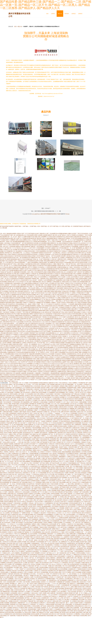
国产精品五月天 (7, 294)
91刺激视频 (84, 352)
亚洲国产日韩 (87, 455)
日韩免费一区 (72, 461)
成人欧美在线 (36, 537)
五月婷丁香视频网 (35, 553)
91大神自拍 (50, 236)
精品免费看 (55, 275)
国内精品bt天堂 (63, 506)
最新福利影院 (17, 325)
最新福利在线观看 (87, 387)
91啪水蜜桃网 (15, 350)
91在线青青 (77, 508)
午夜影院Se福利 (79, 493)
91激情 (41, 358)
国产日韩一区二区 (8, 265)
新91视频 (28, 588)
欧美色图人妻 (37, 243)
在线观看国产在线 (81, 548)
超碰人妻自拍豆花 (4, 394)
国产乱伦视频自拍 (87, 590)
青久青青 (24, 337)
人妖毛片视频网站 (15, 553)
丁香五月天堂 (80, 233)
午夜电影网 (88, 408)
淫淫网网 (72, 280)
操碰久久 (77, 439)
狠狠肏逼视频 (18, 575)
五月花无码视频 (80, 307)
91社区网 (36, 577)
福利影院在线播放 (35, 582)
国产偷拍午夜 (7, 431)
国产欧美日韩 (54, 461)
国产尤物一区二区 (42, 413)
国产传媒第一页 (69, 474)
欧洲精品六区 (71, 519)
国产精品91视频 (40, 334)
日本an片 (61, 461)
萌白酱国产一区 (87, 244)
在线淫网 (75, 456)
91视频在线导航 (52, 440)
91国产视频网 (16, 309)
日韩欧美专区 (80, 598)
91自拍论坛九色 (76, 482)
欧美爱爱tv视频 (70, 309)
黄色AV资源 (59, 602)
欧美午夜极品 (69, 243)
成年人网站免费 (4, 321)
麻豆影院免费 (41, 346)
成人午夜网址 (72, 307)
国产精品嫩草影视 (23, 408)
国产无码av (62, 312)
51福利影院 (75, 346)
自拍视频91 (62, 260)
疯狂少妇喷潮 (40, 326)
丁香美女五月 (16, 588)
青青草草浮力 (41, 578)
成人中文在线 (27, 384)
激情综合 (68, 471)
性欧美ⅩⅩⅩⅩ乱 (77, 243)
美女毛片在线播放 (7, 407)
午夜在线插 (38, 586)
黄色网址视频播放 (34, 299)
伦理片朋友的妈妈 (50, 424)
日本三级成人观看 (85, 313)
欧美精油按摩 (53, 479)
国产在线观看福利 (33, 519)
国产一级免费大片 (39, 280)
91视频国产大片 (44, 480)
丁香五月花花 (23, 609)
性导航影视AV (20, 275)
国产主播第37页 (18, 337)
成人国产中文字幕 (81, 517)
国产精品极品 (49, 509)
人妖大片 (39, 344)
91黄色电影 (38, 285)
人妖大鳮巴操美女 (47, 496)
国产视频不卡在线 (36, 488)
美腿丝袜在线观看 (37, 328)
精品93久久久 (63, 294)
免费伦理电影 (57, 291)
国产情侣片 (4, 355)
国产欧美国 (52, 586)
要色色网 (56, 538)
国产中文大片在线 (86, 448)
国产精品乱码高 (43, 469)
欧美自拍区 (88, 601)
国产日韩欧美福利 (79, 408)
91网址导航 (7, 537)
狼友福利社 (20, 572)
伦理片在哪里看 (39, 310)
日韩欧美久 (42, 604)
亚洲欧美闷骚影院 (16, 548)
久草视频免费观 (80, 533)
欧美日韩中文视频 (61, 480)
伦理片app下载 (85, 252)
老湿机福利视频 (32, 609)
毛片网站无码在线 (4, 389)
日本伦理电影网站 (31, 418)
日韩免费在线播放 (6, 480)
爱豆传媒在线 (4, 469)
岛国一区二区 (44, 304)
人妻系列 (72, 265)
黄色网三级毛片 (28, 346)
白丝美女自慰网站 (79, 357)
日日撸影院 (78, 532)
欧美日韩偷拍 (73, 487)
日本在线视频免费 (54, 521)
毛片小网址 (8, 453)
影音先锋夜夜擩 (23, 445)
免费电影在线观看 (55, 272)
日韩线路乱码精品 (40, 599)
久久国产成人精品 (55, 294)
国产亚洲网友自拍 (14, 482)
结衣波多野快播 (63, 408)
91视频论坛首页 (6, 553)
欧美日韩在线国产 (52, 460)
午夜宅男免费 (17, 256)
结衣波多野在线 (30, 484)
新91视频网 (51, 262)
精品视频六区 (60, 423)
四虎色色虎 (44, 570)
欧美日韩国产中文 (41, 585)
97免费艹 (38, 304)
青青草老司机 (63, 543)
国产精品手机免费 (54, 463)
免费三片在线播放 (7, 607)
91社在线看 (6, 331)
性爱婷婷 (78, 291)
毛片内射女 (4, 323)
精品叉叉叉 (6, 519)
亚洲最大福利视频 (23, 545)
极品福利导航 (82, 347)
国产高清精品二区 (67, 238)
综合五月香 (76, 257)
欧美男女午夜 (43, 474)
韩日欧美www (20, 516)
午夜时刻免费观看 (49, 437)
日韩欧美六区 (80, 509)
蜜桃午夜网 (45, 310)
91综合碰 (50, 328)
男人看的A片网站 (33, 485)
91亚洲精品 (57, 545)
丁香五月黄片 (87, 488)
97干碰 (12, 440)
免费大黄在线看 (65, 411)
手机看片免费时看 (28, 424)
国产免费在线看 (86, 607)
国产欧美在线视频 (76, 238)
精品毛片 (62, 315)
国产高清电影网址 (62, 296)
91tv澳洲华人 (22, 551)
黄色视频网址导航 (51, 288)
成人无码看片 (82, 299)
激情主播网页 (13, 559)
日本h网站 (84, 451)
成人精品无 (73, 336)
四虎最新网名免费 (71, 387)
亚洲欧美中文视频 (45, 362)
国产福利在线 (74, 254)
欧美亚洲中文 (41, 554)
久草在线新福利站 (63, 594)
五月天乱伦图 (51, 474)
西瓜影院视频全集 (38, 350)
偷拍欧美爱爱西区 (76, 451)
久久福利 (64, 310)
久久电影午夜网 (36, 447)
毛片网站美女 (78, 350)
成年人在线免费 (54, 471)
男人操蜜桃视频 (16, 272)
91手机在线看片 (54, 456)
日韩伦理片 (67, 328)
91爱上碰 (20, 442)
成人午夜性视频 (7, 495)
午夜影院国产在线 (33, 333)
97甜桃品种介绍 (76, 321)
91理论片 (40, 315)
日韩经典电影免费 (46, 529)
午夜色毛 (84, 588)
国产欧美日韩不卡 (23, 415)
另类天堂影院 (43, 389)
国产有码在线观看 (50, 559)
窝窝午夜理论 (33, 325)
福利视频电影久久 (54, 317)
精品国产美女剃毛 (62, 244)
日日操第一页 (86, 267)
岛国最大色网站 (12, 344)
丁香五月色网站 (88, 235)
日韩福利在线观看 (85, 570)
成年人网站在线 (39, 390)
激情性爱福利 (78, 556)
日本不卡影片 (45, 416)
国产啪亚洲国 (26, 326)
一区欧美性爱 (29, 517)
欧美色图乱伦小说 (18, 299)
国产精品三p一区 (81, 591)
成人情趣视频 (70, 408)
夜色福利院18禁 (64, 431)
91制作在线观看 (54, 484)
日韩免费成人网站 (76, 435)
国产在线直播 (54, 318)
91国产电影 (86, 612)
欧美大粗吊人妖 (74, 337)
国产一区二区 (11, 236)
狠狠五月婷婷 (45, 482)
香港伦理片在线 (71, 432)
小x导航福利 (52, 342)
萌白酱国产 (26, 585)
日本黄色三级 (51, 535)
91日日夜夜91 (47, 248)
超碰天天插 (80, 411)
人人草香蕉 (47, 267)
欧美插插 (78, 562)
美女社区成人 (41, 323)
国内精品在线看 (69, 588)
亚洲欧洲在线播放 (29, 514)
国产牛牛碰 (19, 543)
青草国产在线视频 (19, 244)
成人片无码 (82, 334)
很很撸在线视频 (33, 460)
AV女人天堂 (7, 498)
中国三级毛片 (47, 390)
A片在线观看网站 (76, 442)
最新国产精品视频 (17, 432)
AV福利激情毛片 (86, 350)
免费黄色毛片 (53, 243)
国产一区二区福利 (83, 241)
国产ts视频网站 (37, 302)
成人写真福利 (45, 289)
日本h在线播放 (79, 468)
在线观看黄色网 (71, 354)
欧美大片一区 (26, 451)
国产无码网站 (47, 331)
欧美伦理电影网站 (20, 262)
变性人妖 (57, 235)
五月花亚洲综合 (77, 283)
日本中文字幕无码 (60, 289)
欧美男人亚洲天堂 (45, 537)
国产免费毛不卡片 (57, 349)
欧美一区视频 (48, 565)
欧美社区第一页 (77, 333)
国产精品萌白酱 (53, 336)
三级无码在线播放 (50, 602)
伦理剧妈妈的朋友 (31, 561)
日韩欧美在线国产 (43, 262)
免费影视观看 (15, 268)
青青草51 (60, 331)
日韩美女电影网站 (69, 460)
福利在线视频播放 (19, 598)
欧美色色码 (60, 390)
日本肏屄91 (48, 451)
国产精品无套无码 (86, 320)
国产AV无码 (67, 265)
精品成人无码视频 (34, 341)
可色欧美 (34, 511)
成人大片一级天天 (58, 333)
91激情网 (50, 402)
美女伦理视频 (59, 233)
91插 (78, 331)
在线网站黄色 (15, 453)
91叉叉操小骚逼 (5, 339)
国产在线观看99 (20, 416)
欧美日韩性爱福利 (47, 315)
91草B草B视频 (39, 256)
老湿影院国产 (8, 387)
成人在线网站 (6, 512)
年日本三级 (53, 530)
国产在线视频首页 (17, 387)
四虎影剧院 (13, 604)
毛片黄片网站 (65, 498)
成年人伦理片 (56, 344)
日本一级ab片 (66, 402)
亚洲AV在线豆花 (84, 341)
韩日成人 (46, 329)
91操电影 (64, 336)
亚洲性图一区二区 (45, 607)
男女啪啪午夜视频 (46, 272)
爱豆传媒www (77, 578)
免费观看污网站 (70, 323)
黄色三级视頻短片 (29, 479)
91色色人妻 (48, 278)
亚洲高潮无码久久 (55, 532)
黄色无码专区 (21, 474)
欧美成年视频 (25, 360)
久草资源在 (51, 310)
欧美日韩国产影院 (82, 498)
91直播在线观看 (85, 482)
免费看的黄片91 (43, 519)
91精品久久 (17, 490)
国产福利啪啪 (83, 270)
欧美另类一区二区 (16, 468)
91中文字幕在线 (4, 267)
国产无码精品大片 (33, 508)
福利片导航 (67, 564)
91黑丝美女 (18, 435)
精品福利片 (44, 512)
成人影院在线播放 (51, 249)
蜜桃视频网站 (15, 305)
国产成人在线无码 (83, 342)
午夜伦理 (15, 415)
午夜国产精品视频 (41, 609)
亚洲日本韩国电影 (45, 447)
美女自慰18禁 (19, 496)
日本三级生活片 (48, 601)
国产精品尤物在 (75, 285)
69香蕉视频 (61, 405)
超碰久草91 (19, 450)
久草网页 (33, 304)
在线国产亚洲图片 (67, 615)
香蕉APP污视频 (85, 293)
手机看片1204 (4, 270)
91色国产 (37, 479)
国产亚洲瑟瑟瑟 (15, 512)
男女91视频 (17, 313)
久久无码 (64, 349)
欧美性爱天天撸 (53, 567)
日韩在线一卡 (29, 474)
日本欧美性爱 (38, 407)
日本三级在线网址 (62, 591)
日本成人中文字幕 (41, 525)
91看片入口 (87, 344)
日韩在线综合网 (85, 450)
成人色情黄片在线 (74, 281)
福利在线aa (12, 535)
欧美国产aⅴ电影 (38, 496)
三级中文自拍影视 (53, 408)
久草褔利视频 (73, 413)
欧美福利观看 (78, 423)
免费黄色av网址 (78, 328)
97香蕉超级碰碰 (87, 309)
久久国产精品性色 (74, 418)
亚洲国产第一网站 (76, 305)
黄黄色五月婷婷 (14, 389)
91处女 (2, 280)
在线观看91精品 (18, 360)
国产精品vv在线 (85, 609)
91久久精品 (58, 599)
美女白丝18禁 (55, 339)
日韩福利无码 (71, 341)
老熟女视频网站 (27, 461)
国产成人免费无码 (56, 286)
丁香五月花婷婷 (21, 530)
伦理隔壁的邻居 (8, 614)
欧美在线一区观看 (73, 407)
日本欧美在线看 (23, 334)
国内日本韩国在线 (86, 512)
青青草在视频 (17, 610)
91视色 (76, 278)
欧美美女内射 (81, 586)
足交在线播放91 (80, 235)
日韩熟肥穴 (69, 570)
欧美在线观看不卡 (62, 556)
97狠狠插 (70, 326)
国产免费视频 (15, 445)
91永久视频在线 (84, 421)
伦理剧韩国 (84, 567)
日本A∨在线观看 (7, 517)
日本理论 (59, 336)
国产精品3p (45, 328)
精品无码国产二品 (20, 344)
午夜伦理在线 (81, 506)
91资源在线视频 (8, 305)
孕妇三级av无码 (26, 323)
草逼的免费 (9, 423)
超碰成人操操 (79, 256)
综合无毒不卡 (23, 423)
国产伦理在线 (44, 586)
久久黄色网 (78, 448)
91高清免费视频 (42, 533)
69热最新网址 (48, 334)
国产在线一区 (16, 485)
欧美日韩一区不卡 (69, 443)
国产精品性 (32, 233)
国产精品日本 (26, 413)
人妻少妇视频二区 (20, 296)
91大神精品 (25, 251)
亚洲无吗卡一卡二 (11, 466)
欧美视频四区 (31, 415)
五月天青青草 (54, 594)
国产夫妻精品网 (35, 402)
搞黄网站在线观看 (81, 304)
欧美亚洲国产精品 (24, 460)
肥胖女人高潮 (9, 421)
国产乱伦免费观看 (57, 326)
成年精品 (30, 607)
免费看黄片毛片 (6, 525)
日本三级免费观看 (84, 516)
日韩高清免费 (52, 582)
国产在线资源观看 (28, 496)
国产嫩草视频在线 (25, 357)
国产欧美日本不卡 (60, 434)
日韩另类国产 (36, 463)
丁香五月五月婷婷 (40, 418)
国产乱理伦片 (7, 460)
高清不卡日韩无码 (54, 562)
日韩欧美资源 (3, 450)
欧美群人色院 (26, 554)
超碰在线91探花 (46, 484)
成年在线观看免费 (56, 360)
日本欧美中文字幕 (53, 416)
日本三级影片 (63, 521)
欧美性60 (5, 541)
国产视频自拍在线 (61, 570)
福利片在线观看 (57, 236)
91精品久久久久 (70, 480)
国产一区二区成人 (11, 484)
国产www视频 (78, 329)
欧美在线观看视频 (4, 482)
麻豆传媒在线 (43, 432)
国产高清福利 (19, 522)
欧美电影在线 (31, 310)
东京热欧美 (47, 415)
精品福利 (51, 329)
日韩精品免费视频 (75, 421)
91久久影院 (81, 254)
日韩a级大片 (15, 408)
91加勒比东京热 (77, 588)
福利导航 (66, 293)
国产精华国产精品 (41, 509)
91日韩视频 (69, 453)
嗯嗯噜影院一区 (24, 390)
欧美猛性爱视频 (27, 614)
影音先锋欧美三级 (43, 556)
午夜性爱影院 (59, 593)
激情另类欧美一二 (11, 323)
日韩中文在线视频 (69, 532)
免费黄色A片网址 (19, 246)
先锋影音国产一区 (51, 533)
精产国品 (41, 320)
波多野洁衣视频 (39, 260)
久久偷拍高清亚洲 (86, 296)
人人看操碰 (61, 275)
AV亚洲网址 (52, 283)
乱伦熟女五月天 (28, 241)
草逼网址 (16, 594)
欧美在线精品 (81, 545)
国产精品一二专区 (8, 509)
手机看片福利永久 (51, 512)
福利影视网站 (22, 529)
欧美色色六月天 (85, 243)
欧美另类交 (20, 537)
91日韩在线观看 (30, 350)
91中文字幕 (51, 519)
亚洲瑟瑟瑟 (39, 482)
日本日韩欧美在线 (12, 346)
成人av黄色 (53, 482)
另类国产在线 (73, 301)
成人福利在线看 (7, 397)
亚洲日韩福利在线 (16, 556)
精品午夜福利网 (37, 336)
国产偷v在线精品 (53, 610)
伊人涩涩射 (44, 288)
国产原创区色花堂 (47, 246)
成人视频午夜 (20, 511)
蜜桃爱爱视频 (21, 241)
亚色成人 (12, 461)
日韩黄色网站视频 (59, 466)
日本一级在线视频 (28, 275)
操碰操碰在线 (78, 415)
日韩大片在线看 (61, 276)
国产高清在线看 (6, 522)
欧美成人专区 (47, 476)
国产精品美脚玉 (74, 445)
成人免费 (9, 301)
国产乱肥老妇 (10, 325)
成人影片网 (71, 477)
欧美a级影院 (52, 480)
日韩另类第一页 (26, 435)
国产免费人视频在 (27, 405)
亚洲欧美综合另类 (42, 583)
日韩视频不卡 (83, 394)
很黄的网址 (3, 524)
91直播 (89, 278)
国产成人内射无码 (65, 236)
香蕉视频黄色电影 (8, 490)
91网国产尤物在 (4, 362)
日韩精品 (2, 514)
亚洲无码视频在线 (74, 299)
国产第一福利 (37, 456)
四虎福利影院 (13, 602)
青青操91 (51, 357)
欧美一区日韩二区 (41, 511)
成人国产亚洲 (25, 521)
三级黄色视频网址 (86, 326)
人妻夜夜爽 (84, 424)
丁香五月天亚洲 (66, 337)
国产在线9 (44, 265)
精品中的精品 (84, 259)
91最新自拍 (66, 288)
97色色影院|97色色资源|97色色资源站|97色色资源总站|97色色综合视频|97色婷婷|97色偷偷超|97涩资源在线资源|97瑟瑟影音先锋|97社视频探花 (38, 374)
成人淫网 (69, 590)
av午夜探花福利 (56, 315)
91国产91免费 (54, 387)
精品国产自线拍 (63, 447)
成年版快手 (65, 341)
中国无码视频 (13, 591)
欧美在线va (16, 390)
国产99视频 (37, 468)
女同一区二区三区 (86, 578)
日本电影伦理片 (65, 291)
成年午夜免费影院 (59, 474)
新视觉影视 (38, 289)
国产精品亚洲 (35, 297)
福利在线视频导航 (25, 352)
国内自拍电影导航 (45, 439)
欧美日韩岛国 (37, 395)
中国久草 (78, 580)
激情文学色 (11, 337)
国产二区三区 (25, 233)
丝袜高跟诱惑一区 (37, 399)
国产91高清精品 (74, 241)
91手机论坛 (83, 349)
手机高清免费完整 (28, 426)
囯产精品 (31, 521)
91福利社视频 (60, 293)
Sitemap (67, 214)
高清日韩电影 (63, 344)
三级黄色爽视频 (83, 402)
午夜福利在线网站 (82, 278)
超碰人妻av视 (5, 529)
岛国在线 (19, 413)
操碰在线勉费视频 (66, 451)
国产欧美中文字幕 (55, 411)
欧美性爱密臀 (33, 326)
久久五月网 (21, 386)
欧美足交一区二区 (60, 249)
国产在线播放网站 (57, 280)
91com (23, 320)
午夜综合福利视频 (63, 503)
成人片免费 (77, 310)
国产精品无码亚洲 (41, 307)
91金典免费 (68, 317)
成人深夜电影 (54, 244)
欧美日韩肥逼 (76, 541)
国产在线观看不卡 (58, 402)
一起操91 (71, 602)
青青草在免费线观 (8, 501)
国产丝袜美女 (55, 254)
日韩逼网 (22, 249)
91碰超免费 (31, 354)
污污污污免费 (62, 317)
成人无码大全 (39, 423)
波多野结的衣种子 (66, 495)
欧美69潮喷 (78, 252)
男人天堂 (38, 318)
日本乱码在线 (37, 386)
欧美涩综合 (64, 519)
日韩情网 (71, 500)
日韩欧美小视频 (21, 506)
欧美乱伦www (40, 437)
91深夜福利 (73, 410)
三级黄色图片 (22, 336)
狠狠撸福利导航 (29, 386)
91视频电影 (68, 249)
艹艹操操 (27, 262)
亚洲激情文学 (62, 607)
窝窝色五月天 (18, 492)
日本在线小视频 (7, 403)
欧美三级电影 (51, 341)
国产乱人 (83, 288)
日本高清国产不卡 (33, 443)
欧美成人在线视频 (35, 564)
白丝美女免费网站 (22, 240)
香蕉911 (8, 240)
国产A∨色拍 (73, 509)
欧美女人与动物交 (32, 240)
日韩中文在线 (77, 259)
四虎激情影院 (13, 413)
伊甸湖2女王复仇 (52, 556)
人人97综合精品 (40, 301)
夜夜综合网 (56, 601)
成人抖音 (77, 354)
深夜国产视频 (77, 352)
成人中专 (75, 559)
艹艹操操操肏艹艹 (57, 413)
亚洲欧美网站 (73, 411)
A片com (56, 347)
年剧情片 (72, 537)
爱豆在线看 (84, 291)
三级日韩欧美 (5, 312)
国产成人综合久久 (39, 503)
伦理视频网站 (58, 299)
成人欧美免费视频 (63, 569)
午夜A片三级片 (39, 294)
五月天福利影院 (27, 387)
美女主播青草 (37, 270)
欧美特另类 (83, 582)
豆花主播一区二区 (12, 476)
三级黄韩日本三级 (71, 524)
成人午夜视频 (51, 299)
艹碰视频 (31, 575)
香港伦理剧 (70, 273)
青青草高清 (59, 415)
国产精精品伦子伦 (41, 612)
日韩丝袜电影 (17, 503)
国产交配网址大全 (79, 540)
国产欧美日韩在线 (39, 293)
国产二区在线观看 (51, 233)
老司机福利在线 (27, 432)
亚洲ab (62, 272)
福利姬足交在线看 (64, 307)
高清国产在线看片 (46, 590)
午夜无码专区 (69, 614)
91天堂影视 (45, 344)
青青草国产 (87, 307)
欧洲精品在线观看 (63, 485)
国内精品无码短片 (71, 256)
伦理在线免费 (52, 524)
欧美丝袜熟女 (4, 464)
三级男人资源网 (42, 593)
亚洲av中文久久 (51, 511)
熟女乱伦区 (85, 423)
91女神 (64, 415)
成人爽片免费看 (36, 610)
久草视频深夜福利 (41, 325)
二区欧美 (74, 598)
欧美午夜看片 (9, 390)
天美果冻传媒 (47, 294)
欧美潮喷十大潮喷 (40, 458)
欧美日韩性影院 (45, 456)
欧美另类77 (15, 570)
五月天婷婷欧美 (71, 270)
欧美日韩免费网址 (78, 490)
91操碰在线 (60, 238)
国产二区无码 (22, 350)
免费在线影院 (9, 333)
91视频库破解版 (54, 447)
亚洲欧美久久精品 (15, 561)
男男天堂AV (22, 455)
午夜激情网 (56, 431)
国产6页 (28, 540)
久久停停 (68, 530)
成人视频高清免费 (17, 315)
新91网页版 (21, 570)
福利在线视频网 (62, 610)
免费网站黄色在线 (77, 296)
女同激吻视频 (49, 268)
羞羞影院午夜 (62, 596)
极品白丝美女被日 (60, 476)
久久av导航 (61, 598)
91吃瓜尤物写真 (30, 455)
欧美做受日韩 (10, 257)
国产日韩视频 (13, 458)
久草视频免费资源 (69, 423)
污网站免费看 (46, 260)
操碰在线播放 (80, 524)
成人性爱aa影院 (19, 254)
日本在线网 (6, 455)
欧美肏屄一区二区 (48, 326)
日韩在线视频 (72, 504)
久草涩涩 (8, 289)
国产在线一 (17, 257)
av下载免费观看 (13, 572)
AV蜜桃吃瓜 (16, 334)
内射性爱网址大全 (68, 333)
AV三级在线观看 (9, 392)
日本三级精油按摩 (11, 596)
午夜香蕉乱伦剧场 (56, 451)
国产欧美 (89, 275)
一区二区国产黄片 (76, 522)
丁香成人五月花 (37, 276)
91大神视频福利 (51, 392)
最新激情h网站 (78, 323)
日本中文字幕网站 (66, 572)
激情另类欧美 (3, 472)
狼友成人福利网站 (31, 411)
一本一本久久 (30, 407)
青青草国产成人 (9, 252)
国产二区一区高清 (85, 389)
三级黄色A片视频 (53, 405)
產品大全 (60, 13)
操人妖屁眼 (3, 503)
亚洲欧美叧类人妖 (67, 559)
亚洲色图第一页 (77, 607)
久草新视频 (61, 508)
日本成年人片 (52, 577)
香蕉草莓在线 (6, 504)
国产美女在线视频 (31, 268)
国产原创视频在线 (24, 257)
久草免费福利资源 (28, 419)
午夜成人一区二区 (11, 416)
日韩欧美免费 (59, 559)
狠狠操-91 (25, 302)
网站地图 (4, 228)
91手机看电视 (52, 450)
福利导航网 (19, 538)
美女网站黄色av (69, 578)
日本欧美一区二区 (61, 512)
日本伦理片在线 (27, 321)
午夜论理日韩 (43, 440)
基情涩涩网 (18, 288)
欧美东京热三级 (21, 599)
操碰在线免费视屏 (12, 586)
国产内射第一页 (23, 394)
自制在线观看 (26, 492)
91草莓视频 (32, 490)
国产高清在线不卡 (72, 506)
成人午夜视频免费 (70, 355)
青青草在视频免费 (8, 557)
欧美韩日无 (13, 506)
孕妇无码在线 (77, 349)
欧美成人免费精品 (68, 390)
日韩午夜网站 (70, 415)
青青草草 (35, 429)
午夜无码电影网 (7, 402)
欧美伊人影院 (29, 276)
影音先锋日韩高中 (64, 548)
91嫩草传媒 (3, 596)
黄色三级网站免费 (71, 533)
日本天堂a (89, 561)
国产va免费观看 (85, 276)
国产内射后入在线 (74, 339)
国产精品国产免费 (34, 469)
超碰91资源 (23, 291)
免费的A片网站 (12, 434)
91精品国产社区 (69, 325)
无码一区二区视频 (23, 382)
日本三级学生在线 (62, 527)
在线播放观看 (24, 310)
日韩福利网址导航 (59, 325)
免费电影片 (49, 281)
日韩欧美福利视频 (70, 469)
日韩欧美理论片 (79, 529)
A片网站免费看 (27, 543)
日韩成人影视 (3, 256)
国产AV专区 (6, 400)
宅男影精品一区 (34, 604)
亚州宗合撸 (5, 384)
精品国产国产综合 (14, 448)
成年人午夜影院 (58, 615)
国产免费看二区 (4, 310)
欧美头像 (6, 500)
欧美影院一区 (56, 421)
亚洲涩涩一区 (44, 582)
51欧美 (14, 260)
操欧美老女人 (32, 301)
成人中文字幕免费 (84, 331)
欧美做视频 (71, 431)
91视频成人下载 (55, 302)
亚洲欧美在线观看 (61, 267)
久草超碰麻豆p (58, 609)
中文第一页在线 (25, 535)
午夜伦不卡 (5, 244)
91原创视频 (67, 342)
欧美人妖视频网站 (25, 325)
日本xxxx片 (84, 537)
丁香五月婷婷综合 (63, 382)
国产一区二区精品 (24, 500)
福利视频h (89, 548)
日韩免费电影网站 (69, 606)
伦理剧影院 (79, 504)
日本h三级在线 (53, 453)
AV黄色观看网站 (34, 262)
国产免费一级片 (12, 235)
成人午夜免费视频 (73, 246)
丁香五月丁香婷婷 (19, 347)
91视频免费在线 (11, 352)
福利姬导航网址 (37, 529)
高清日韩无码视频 (66, 286)
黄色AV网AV (59, 511)
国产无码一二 (52, 301)
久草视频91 (16, 411)
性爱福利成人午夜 (34, 535)
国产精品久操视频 (29, 416)
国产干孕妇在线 (81, 463)
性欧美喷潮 (16, 418)
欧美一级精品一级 (35, 540)
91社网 (76, 297)
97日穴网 (67, 289)
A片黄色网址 (62, 455)
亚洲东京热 (78, 249)
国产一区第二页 (19, 440)
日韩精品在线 (14, 514)
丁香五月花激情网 (61, 309)
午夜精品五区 (60, 429)
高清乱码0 (84, 275)
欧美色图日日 (30, 501)
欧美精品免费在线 (43, 382)
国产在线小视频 (18, 320)
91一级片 (56, 553)
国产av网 (10, 399)
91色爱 (71, 328)
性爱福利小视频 (9, 590)
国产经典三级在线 (59, 283)
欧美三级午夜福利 (71, 612)
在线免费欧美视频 (45, 243)
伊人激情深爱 (78, 432)
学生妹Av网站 (34, 236)
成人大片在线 (37, 471)
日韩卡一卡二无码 (66, 573)
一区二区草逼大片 (11, 524)
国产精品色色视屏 (5, 264)
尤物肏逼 (83, 442)
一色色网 (42, 421)
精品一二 (4, 405)
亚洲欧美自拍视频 (33, 408)
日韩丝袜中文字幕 (57, 573)
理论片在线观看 (34, 615)
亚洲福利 (3, 601)
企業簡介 (53, 13)
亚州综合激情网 (73, 561)
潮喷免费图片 (12, 479)
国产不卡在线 (85, 249)
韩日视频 (6, 296)
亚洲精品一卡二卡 (46, 488)
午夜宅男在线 (12, 293)
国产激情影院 (3, 573)
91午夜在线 (18, 352)
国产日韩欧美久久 (32, 464)
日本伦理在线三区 (49, 588)
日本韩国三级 (51, 469)
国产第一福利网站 (61, 524)
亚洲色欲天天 (7, 249)
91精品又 (26, 347)
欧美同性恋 (29, 551)
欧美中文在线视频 (76, 572)
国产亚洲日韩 (9, 419)
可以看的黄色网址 (85, 471)
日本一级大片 (3, 233)
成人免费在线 (73, 289)
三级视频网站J (68, 346)
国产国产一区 (50, 252)
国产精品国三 (75, 453)
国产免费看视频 (33, 312)
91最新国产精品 (35, 278)
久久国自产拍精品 (77, 275)
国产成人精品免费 (57, 500)
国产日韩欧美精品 (36, 487)
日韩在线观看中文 (52, 527)
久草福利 (62, 246)
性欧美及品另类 (10, 598)
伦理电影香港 (3, 301)
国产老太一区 (33, 557)
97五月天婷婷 (47, 293)
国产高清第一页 (85, 318)
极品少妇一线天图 (81, 496)
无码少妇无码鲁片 (39, 501)
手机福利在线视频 (49, 498)
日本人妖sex (66, 413)
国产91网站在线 (75, 394)
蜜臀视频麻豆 (62, 456)
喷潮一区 (57, 307)
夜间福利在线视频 (21, 484)
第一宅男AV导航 (7, 408)
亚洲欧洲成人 (57, 252)
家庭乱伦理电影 (32, 256)
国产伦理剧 (79, 320)
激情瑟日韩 (38, 455)
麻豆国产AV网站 (45, 387)
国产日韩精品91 (63, 251)
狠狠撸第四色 (74, 360)
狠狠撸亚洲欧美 (53, 238)
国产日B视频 (78, 594)
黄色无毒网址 (42, 384)
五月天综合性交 (79, 479)
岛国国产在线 (40, 339)
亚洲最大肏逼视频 (4, 602)
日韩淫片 (85, 466)
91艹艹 (67, 260)
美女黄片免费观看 (6, 342)
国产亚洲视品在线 (43, 349)
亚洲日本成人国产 (13, 474)
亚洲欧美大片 (6, 561)
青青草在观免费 (71, 521)
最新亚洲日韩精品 (8, 286)
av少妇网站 (27, 591)
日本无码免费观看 (87, 426)
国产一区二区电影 (84, 418)
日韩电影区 (9, 609)
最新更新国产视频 (28, 537)
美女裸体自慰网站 (57, 400)
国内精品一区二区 (76, 573)
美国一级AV (3, 246)
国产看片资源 (72, 264)
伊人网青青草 (7, 280)
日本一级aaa (31, 390)
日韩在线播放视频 (49, 333)
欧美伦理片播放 (8, 439)
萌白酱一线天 (21, 328)
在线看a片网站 (58, 572)
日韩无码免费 (23, 601)
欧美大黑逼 (3, 416)
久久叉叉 (67, 315)
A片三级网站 (72, 293)
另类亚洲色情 (24, 256)
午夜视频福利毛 (61, 453)
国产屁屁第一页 (9, 309)
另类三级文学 (37, 572)
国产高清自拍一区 (31, 329)
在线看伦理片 (27, 487)
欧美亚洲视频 (42, 392)
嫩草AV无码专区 (4, 479)
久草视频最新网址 (52, 276)
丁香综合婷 (38, 594)
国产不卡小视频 (56, 297)
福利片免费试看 (51, 593)
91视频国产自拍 (23, 268)
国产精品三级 (37, 575)
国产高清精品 (4, 585)
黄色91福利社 (47, 355)
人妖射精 (80, 246)
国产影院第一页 (85, 283)
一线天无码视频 (33, 545)
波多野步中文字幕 (50, 325)
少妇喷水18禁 (47, 309)
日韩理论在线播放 (80, 553)
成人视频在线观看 (78, 466)
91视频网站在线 (71, 251)
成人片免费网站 (36, 432)
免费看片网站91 (56, 529)
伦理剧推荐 (60, 321)
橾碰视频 (12, 410)
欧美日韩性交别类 (80, 395)
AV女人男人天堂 (55, 403)
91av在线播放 (4, 291)
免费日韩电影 (87, 254)
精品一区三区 (60, 540)
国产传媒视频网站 (61, 323)
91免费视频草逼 (49, 503)
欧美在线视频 (16, 286)
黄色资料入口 (20, 346)
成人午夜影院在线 (75, 419)
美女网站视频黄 (49, 347)
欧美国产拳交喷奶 (64, 268)
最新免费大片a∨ (37, 448)
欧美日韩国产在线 (59, 604)
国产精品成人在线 (48, 275)
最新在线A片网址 (15, 289)
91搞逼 (18, 615)
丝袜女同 (55, 305)
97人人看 (9, 355)
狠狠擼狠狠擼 (28, 358)
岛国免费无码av (53, 580)
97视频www (86, 593)
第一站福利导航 (12, 615)
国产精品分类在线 (58, 262)
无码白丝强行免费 (56, 334)
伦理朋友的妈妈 (48, 305)
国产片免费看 (8, 485)
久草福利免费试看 (31, 339)
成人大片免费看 (79, 403)
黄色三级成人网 (63, 468)
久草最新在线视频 (8, 610)
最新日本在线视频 (39, 357)
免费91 (26, 267)
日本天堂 (72, 403)
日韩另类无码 (14, 498)
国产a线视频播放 (43, 434)
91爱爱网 (55, 426)
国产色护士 (72, 562)
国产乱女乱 (56, 328)
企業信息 (73, 13)
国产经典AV (77, 389)
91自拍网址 (83, 440)
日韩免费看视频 (39, 476)
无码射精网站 (23, 272)
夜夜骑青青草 (30, 243)
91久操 (41, 275)
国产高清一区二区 (39, 565)
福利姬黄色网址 (22, 276)
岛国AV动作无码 (75, 262)
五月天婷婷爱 (48, 297)
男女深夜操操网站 (43, 485)
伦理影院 (74, 601)
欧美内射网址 (52, 289)
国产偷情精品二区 (27, 532)
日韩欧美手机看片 (26, 488)
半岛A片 (69, 512)
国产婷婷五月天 (41, 313)
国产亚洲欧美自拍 (16, 508)
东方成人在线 (31, 280)
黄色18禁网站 (65, 299)
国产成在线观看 (14, 328)
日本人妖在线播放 (5, 549)
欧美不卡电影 (33, 583)
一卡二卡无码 (49, 435)
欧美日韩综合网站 (10, 612)
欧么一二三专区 (46, 517)
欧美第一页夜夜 (5, 241)
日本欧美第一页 (17, 333)
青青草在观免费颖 (79, 399)
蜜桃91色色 (14, 301)
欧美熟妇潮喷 (17, 521)
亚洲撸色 (70, 426)
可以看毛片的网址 (46, 493)
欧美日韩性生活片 (71, 320)
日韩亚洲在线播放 (86, 573)
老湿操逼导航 (63, 553)
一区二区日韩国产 (78, 384)
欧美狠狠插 (84, 302)
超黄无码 (17, 336)
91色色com (69, 450)
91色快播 (11, 270)
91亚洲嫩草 (7, 477)
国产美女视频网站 (45, 302)
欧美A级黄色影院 (37, 317)
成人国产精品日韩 (42, 464)
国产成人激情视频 (39, 273)
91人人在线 (88, 461)
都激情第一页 (71, 493)
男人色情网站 (29, 399)
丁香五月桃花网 (68, 435)
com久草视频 (79, 514)
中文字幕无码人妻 (18, 248)
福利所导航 (62, 346)
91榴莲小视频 (56, 264)
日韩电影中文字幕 (86, 480)
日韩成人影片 (60, 285)
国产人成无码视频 (38, 246)
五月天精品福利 (25, 485)
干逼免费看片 (88, 456)
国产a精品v (8, 514)
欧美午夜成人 (48, 504)
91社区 (87, 553)
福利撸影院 (16, 270)
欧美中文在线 (74, 402)
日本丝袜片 (43, 553)
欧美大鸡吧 (18, 339)
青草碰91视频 (15, 403)
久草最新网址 (27, 511)
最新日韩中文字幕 (60, 384)
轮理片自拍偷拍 (19, 317)
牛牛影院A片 (84, 312)
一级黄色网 (42, 278)
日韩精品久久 (40, 561)
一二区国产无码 (88, 416)
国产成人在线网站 (60, 257)
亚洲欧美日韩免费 (68, 593)
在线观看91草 (74, 535)
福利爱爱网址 (33, 305)
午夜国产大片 (22, 569)
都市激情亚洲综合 (73, 485)
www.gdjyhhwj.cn (36, 214)
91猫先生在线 (34, 593)
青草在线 (51, 572)
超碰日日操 (36, 434)
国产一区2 (18, 466)
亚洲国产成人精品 (29, 516)
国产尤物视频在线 (71, 344)
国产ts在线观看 (25, 333)
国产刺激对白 (10, 360)
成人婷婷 (4, 511)
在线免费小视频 (73, 304)
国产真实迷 (63, 612)
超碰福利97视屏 (80, 344)
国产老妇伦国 (7, 548)
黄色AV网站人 (40, 355)
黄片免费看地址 (23, 594)
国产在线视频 (26, 305)
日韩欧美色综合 (34, 323)
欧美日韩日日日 (53, 614)
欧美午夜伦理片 (71, 416)
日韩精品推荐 (23, 318)
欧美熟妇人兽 (33, 578)
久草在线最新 (16, 318)
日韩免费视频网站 (37, 532)
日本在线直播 (3, 606)
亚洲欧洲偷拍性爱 (75, 464)
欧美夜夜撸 (20, 493)
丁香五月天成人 (18, 578)
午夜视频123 (12, 312)
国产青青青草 (86, 355)
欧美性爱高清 (33, 554)
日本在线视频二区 (53, 508)
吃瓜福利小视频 (20, 267)
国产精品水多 (55, 346)
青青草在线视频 (55, 493)
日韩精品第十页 (84, 397)
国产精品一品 (28, 598)
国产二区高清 (71, 329)
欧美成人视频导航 (50, 557)
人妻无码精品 (7, 243)
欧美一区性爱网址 (85, 530)
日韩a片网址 (27, 442)
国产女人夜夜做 (10, 320)
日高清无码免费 (21, 580)
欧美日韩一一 (14, 442)
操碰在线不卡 (14, 504)
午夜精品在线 (37, 549)
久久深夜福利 (63, 545)
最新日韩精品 (21, 264)
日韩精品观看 (27, 278)
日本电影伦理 (55, 313)
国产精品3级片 (38, 238)
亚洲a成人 (31, 503)
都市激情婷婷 (54, 278)
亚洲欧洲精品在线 (82, 407)
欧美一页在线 (33, 413)
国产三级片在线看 (66, 577)
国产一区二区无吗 (35, 580)
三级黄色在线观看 (50, 604)
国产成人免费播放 (80, 410)
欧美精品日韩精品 (69, 405)
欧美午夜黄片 (49, 609)
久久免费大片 (6, 599)
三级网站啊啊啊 (80, 583)
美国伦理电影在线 (80, 549)
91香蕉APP (19, 233)
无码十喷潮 (70, 610)
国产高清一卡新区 (64, 264)
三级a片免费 (86, 557)
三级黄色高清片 (79, 416)
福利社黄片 (55, 541)
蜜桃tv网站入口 (60, 301)
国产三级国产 (31, 293)
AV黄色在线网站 (36, 606)
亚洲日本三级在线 (10, 554)
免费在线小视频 (12, 267)
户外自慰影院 (61, 240)
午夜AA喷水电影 (33, 556)
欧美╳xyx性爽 (43, 535)
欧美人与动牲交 (37, 506)
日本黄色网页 (33, 492)
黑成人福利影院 (12, 585)
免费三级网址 (38, 521)
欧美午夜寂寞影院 (31, 289)
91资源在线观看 (32, 504)
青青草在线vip (18, 472)
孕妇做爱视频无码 (25, 553)
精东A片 (20, 593)
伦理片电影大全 (18, 429)
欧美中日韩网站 (8, 432)
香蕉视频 (54, 490)
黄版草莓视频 (53, 540)
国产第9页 (82, 310)
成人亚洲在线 (12, 426)
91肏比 (60, 339)
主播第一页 (32, 286)
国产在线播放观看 (45, 461)
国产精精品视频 (69, 384)
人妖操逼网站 (26, 593)
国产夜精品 (45, 407)
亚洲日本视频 (66, 280)
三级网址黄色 (26, 578)
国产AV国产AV (17, 238)
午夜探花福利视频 (53, 569)
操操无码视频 (78, 318)
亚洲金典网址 (66, 419)
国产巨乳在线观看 (55, 256)
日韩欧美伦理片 (76, 427)
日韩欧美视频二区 (69, 604)
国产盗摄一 (71, 551)
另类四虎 (73, 249)
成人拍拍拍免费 (63, 273)
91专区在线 (19, 293)
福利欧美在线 (75, 334)
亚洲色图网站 (37, 354)
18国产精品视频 (85, 419)
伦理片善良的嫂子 (74, 538)
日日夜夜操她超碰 (43, 453)
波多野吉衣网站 (29, 570)
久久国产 (58, 585)
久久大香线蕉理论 (64, 562)
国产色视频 (19, 323)
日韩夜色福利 (11, 472)
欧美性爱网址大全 (19, 612)
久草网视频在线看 (8, 283)
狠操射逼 (12, 451)
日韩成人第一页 (36, 259)
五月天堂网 (85, 362)
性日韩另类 (83, 554)
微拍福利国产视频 (28, 246)
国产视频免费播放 (7, 415)
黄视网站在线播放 (32, 283)
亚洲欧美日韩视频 (80, 519)
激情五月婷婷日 (23, 431)
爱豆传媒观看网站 (41, 251)
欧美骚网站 (59, 337)
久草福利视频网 (40, 248)
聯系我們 (67, 13)
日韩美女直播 (39, 291)
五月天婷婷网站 (67, 522)
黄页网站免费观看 (72, 575)
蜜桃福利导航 (56, 458)
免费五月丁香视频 (78, 309)
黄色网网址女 (44, 276)
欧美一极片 (65, 602)
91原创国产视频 (31, 265)
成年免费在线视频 (23, 504)
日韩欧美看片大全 (30, 599)
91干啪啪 (45, 358)
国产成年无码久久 (25, 615)
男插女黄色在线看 (19, 410)
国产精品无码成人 (39, 516)
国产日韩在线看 (49, 400)
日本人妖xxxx (52, 564)
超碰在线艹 (7, 285)
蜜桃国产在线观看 (8, 443)
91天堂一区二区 (58, 329)
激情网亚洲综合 (71, 543)
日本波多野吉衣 (11, 304)
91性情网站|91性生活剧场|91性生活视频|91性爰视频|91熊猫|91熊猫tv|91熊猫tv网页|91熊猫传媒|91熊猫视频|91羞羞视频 (42, 368)
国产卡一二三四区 (58, 551)
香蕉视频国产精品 (48, 320)
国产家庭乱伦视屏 (64, 487)
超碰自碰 (10, 418)
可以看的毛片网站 (23, 607)
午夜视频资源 (62, 471)
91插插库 (48, 240)
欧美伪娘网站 (76, 397)
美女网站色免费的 (79, 405)
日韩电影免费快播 (33, 453)
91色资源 (50, 413)
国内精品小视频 (55, 468)
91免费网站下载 (18, 392)
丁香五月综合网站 (82, 485)
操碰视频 (64, 270)
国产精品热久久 (36, 405)
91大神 (87, 519)
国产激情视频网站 (78, 248)
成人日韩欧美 (41, 451)
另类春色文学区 (27, 564)
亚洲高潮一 (38, 416)
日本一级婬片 (18, 236)
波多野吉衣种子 (4, 434)
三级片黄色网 (54, 607)
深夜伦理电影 (73, 498)
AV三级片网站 (65, 599)
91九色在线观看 (73, 331)
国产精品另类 (33, 355)
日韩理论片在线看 (47, 426)
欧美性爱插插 (26, 254)
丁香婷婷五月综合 (68, 283)
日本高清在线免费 (73, 503)
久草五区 (68, 442)
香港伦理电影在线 (41, 249)
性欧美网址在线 (10, 395)
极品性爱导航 (56, 268)
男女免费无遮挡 (67, 427)
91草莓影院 (41, 254)
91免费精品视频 (5, 458)
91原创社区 (88, 299)
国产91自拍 (62, 601)
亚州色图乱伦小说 (76, 276)
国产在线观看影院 (64, 439)
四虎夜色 (68, 434)
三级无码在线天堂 (36, 321)
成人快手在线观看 (32, 533)
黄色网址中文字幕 (76, 577)
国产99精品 (79, 565)
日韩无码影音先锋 (64, 546)
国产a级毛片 (40, 500)
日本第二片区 (48, 352)
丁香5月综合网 (31, 288)
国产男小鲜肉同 (6, 259)
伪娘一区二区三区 (51, 427)
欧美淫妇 (53, 415)
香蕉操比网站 (29, 389)
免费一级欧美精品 (26, 427)
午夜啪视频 (9, 350)
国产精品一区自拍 (31, 318)
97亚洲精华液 (25, 238)
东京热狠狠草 (20, 278)
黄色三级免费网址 (22, 285)
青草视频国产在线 (27, 434)
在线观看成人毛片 (53, 448)
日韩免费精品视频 (9, 354)
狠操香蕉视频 (72, 517)
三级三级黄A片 (7, 508)
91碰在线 (75, 244)
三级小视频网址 (18, 421)
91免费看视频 (29, 336)
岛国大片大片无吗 (77, 426)
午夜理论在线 (49, 418)
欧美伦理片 (16, 601)
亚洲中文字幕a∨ (45, 540)
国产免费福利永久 (86, 522)
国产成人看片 (15, 431)
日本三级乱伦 (79, 455)
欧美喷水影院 (36, 264)
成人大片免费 (86, 434)
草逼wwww (24, 339)
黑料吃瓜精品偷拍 (48, 273)
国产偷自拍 (23, 561)
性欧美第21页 (65, 410)
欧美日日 (68, 567)
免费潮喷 (24, 265)
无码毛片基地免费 (77, 590)
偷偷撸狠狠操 (27, 524)
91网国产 (79, 387)
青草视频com (13, 583)
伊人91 (35, 424)
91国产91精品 (63, 493)
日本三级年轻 (63, 463)
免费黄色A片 (73, 548)
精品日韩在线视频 (59, 588)
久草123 (70, 334)
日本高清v (16, 354)
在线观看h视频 (46, 235)
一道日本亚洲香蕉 (65, 241)
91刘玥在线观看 (48, 500)
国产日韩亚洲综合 (44, 337)
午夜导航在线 (46, 296)
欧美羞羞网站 (14, 593)
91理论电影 (75, 511)
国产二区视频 (9, 521)
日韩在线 (63, 252)
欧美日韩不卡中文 (76, 495)
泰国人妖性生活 (12, 450)
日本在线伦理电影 (24, 403)
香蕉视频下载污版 (77, 326)
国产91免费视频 (34, 527)
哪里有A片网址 (35, 320)
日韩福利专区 (30, 342)
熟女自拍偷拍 (80, 301)
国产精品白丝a (77, 450)
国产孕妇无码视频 (48, 350)
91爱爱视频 (42, 264)
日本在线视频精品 (48, 514)
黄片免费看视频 (29, 410)
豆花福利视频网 (28, 448)
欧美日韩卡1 (72, 458)
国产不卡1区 (41, 492)
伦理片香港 (75, 347)
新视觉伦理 (17, 562)
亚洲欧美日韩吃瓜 (63, 407)
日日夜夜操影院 (32, 477)
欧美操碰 (19, 341)
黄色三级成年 (41, 297)
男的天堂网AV (67, 285)
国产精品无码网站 (68, 492)
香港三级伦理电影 (27, 450)
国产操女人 (78, 288)
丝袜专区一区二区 (45, 530)
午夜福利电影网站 (40, 431)
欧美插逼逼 (83, 472)
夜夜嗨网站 (78, 537)
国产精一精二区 (11, 288)
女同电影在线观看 (86, 360)
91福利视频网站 (62, 387)
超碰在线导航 (50, 606)
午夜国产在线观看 (61, 525)
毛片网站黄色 (11, 362)
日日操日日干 (4, 418)
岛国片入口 (68, 429)
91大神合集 (56, 273)
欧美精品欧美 (78, 604)
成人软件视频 (5, 293)
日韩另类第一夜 (74, 546)
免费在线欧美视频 (7, 411)
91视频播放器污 (71, 527)
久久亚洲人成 (68, 276)
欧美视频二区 (29, 530)
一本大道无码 (39, 573)
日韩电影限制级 (46, 487)
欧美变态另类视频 (53, 407)
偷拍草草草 (65, 326)
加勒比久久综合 (37, 598)
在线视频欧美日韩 (43, 408)
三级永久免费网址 (72, 382)
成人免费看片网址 (24, 453)
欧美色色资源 (31, 594)
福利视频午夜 (32, 403)
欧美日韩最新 (49, 394)
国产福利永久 (63, 235)
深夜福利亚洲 (82, 337)
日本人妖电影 (53, 598)
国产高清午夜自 (17, 407)
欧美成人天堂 (84, 386)
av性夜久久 (27, 559)
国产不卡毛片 (48, 541)
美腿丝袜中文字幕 (53, 382)
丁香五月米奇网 (25, 490)
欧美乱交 (24, 501)
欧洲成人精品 (84, 427)
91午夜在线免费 (4, 297)
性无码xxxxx (8, 488)
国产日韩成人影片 (59, 516)
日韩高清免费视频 (63, 448)
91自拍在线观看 (15, 243)
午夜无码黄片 (57, 394)
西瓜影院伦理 (70, 399)
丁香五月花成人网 (44, 543)
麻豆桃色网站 (78, 358)
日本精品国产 (9, 503)
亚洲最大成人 (47, 411)
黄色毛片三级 (37, 517)
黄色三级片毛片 (43, 281)
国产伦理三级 (11, 575)
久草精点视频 (76, 390)
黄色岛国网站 (16, 252)
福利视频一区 (56, 496)
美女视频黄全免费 (83, 297)
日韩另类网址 (23, 477)
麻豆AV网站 (71, 484)
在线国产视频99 (36, 439)
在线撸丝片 (28, 273)
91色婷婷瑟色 (13, 278)
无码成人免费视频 (71, 395)
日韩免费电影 (85, 273)
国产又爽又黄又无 (15, 280)
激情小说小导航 (28, 463)
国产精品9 (19, 434)
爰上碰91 (82, 354)
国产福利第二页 (15, 525)
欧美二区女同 (37, 342)
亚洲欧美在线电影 (38, 522)
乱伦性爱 (26, 443)
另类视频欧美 (47, 318)
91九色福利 (56, 320)
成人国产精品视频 (69, 540)
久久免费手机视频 (26, 236)
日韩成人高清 (87, 447)
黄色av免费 (84, 390)
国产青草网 (66, 445)
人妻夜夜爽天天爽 (60, 557)
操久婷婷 (29, 281)
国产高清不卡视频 (45, 270)
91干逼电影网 (42, 410)
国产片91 (24, 281)
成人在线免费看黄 (69, 318)
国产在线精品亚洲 (4, 530)
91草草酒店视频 (62, 248)
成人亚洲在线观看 (28, 596)
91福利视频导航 (28, 264)
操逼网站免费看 (58, 418)
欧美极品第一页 (77, 437)
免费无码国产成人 (12, 493)
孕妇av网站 (30, 471)
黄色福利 (56, 612)
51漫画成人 (24, 288)
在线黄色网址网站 (72, 545)
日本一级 (54, 323)
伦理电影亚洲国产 (13, 276)
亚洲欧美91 (42, 602)
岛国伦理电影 (3, 580)
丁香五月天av (81, 346)
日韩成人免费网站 (48, 522)
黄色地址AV (20, 469)
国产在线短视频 (11, 347)
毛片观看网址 (11, 435)
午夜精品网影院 (17, 283)
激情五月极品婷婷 (74, 236)
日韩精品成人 (49, 421)
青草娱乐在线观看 (67, 437)
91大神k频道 (24, 468)
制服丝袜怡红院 (88, 468)
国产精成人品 (50, 553)
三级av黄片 (25, 575)
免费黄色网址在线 (24, 286)
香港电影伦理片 (31, 285)
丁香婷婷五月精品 (46, 575)
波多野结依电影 (42, 244)
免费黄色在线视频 (59, 342)
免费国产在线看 (33, 313)
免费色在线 (13, 537)
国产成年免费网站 (84, 272)
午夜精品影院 (85, 435)
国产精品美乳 (8, 272)
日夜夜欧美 (10, 281)
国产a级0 (52, 235)
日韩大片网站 (5, 413)
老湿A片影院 (68, 312)
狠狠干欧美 (25, 293)
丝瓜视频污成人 (34, 349)
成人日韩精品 (23, 342)
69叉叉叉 (32, 357)
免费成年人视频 (36, 524)
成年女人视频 (45, 238)
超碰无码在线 (76, 325)
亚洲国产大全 (62, 488)
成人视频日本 (86, 248)
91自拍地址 (46, 596)
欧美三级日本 (75, 317)
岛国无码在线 (13, 471)
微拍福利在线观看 (11, 233)
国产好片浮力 (36, 275)
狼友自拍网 (15, 517)
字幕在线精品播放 (24, 313)
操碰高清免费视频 (51, 265)
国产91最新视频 (25, 573)
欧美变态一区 (87, 233)
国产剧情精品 (83, 236)
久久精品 (66, 461)
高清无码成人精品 (11, 543)
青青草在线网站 (14, 394)
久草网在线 (72, 260)
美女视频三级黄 (18, 567)
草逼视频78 (49, 286)
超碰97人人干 (14, 540)
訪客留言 (80, 13)
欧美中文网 (37, 394)
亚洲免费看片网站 (54, 439)
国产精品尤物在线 (46, 397)
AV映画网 (71, 472)
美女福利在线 (45, 562)
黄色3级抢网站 (3, 236)
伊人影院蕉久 (16, 609)
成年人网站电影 (17, 439)
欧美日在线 (28, 612)
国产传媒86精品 (44, 610)
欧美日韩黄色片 (13, 331)
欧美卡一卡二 (21, 540)
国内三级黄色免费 (58, 419)
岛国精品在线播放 (65, 360)
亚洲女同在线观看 (14, 455)
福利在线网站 (27, 606)
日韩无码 (86, 484)
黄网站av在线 (17, 358)
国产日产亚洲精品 (32, 267)
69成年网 (85, 565)
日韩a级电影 (65, 329)
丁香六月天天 (48, 495)
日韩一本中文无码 (12, 464)
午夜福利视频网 (45, 471)
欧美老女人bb (79, 267)
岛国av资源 (17, 291)
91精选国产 (28, 297)
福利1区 (76, 610)
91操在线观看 (41, 333)
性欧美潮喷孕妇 (85, 495)
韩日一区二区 (70, 248)
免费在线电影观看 (81, 458)
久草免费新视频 (74, 599)
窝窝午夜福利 (64, 561)
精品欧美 (43, 354)
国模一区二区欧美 (61, 440)
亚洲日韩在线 (50, 410)
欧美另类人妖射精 (54, 543)
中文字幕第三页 (73, 268)
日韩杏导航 (24, 509)
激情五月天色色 (21, 259)
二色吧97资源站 (80, 264)
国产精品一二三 (79, 477)
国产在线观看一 (29, 456)
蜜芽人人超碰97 (10, 487)
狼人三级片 (18, 362)
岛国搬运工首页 (40, 305)
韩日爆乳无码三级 (11, 262)
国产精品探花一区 (6, 307)
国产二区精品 (82, 546)
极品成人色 (40, 312)
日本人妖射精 (70, 294)
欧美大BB (77, 270)
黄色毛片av (60, 427)
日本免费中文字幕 (86, 415)
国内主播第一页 (54, 296)
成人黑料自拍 (46, 312)
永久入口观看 (30, 586)
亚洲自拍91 (65, 500)
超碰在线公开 (9, 334)
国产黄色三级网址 (44, 463)
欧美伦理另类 (3, 360)
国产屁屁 (85, 246)
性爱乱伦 (44, 427)
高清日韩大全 (3, 463)
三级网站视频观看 (35, 435)
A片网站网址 (4, 337)
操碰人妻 (68, 482)
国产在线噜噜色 (5, 535)
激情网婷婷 (34, 344)
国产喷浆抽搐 (85, 323)
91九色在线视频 (19, 321)
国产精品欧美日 (41, 557)
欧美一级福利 (50, 612)
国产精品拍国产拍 (45, 442)
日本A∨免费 (41, 400)
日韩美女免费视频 (49, 516)
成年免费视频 (37, 362)
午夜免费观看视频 (32, 548)
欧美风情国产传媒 (70, 549)
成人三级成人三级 (70, 267)
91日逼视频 (7, 328)
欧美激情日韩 (33, 307)
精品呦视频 (62, 352)
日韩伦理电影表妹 (53, 455)
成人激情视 (3, 516)
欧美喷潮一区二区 (34, 352)
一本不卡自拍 (34, 384)
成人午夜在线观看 (28, 235)
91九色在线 (64, 590)
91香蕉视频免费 (65, 585)
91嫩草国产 (6, 349)
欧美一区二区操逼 (87, 514)
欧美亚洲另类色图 (31, 569)
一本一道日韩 (14, 386)
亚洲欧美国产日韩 (47, 360)
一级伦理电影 (45, 477)
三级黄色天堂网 (43, 527)
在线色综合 (15, 565)
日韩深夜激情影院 (19, 395)
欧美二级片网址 (26, 341)
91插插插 (82, 321)
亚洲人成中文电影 (45, 386)
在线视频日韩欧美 (75, 530)
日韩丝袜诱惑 (19, 606)
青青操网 (44, 551)
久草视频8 (78, 293)
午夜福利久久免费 (28, 577)
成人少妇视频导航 (68, 272)
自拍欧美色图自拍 (54, 477)
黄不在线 (56, 503)
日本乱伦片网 (9, 429)
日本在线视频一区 (22, 464)
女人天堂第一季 (48, 573)
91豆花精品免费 (12, 541)
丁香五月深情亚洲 (70, 455)
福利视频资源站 (20, 235)
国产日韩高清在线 (14, 529)
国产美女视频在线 (50, 599)
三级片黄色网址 (26, 582)
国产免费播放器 (7, 445)
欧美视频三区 (63, 397)
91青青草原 (71, 400)
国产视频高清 (32, 257)
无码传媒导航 (48, 313)
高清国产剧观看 (12, 296)
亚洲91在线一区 (12, 606)
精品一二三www (52, 583)
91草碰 (32, 273)
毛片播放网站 (20, 456)
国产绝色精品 (23, 294)
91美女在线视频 (9, 260)
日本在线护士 (14, 285)
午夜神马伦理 (71, 350)
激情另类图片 (53, 267)
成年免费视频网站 (48, 280)
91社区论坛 (70, 296)
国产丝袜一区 (39, 257)
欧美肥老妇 (84, 328)
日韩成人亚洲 (5, 426)
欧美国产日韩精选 (28, 493)
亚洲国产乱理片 (69, 508)
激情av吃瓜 (8, 468)
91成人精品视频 (13, 241)
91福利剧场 (9, 268)
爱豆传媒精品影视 (18, 419)
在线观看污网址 (75, 582)
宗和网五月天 (74, 286)
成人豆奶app (88, 599)
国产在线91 (46, 283)
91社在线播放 (19, 524)
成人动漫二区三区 (8, 318)
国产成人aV (64, 586)
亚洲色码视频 (49, 431)
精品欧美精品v (13, 341)
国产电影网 (20, 426)
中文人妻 (70, 541)
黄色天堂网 (23, 418)
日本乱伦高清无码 (69, 352)
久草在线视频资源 (30, 498)
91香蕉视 (35, 241)
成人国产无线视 (63, 320)
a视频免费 (19, 602)
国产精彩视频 (62, 254)
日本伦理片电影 (50, 538)
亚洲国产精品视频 (26, 439)
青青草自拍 (36, 474)
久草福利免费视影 (77, 362)
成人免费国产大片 (16, 307)
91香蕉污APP (23, 329)
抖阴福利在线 (62, 416)
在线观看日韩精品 (43, 443)
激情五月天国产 (23, 270)
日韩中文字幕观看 (71, 235)
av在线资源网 (66, 535)
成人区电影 (19, 604)
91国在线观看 (59, 288)
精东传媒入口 (27, 249)
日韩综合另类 (38, 397)
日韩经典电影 (22, 525)
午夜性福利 (10, 573)
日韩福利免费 (22, 517)
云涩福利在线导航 (69, 278)
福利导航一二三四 (18, 463)
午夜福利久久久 (54, 517)
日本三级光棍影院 (17, 251)
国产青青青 (74, 429)
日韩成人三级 (88, 583)
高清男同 (23, 362)
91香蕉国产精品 (35, 392)
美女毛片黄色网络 (42, 460)
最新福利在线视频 (62, 389)
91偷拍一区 (15, 399)
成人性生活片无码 (35, 588)
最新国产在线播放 (67, 609)
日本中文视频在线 (52, 321)
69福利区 (58, 577)
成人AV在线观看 (50, 354)
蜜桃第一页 (69, 601)
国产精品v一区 (49, 546)
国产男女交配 (49, 548)
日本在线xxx (18, 427)
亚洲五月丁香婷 (7, 556)
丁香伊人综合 (18, 451)
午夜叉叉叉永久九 (53, 485)
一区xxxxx (49, 241)
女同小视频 (57, 509)
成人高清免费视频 (80, 521)
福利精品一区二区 (8, 424)
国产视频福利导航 (5, 591)
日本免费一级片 (69, 466)
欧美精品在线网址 (62, 426)
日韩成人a (46, 357)
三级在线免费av (79, 469)
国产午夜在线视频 (61, 482)
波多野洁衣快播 (80, 488)
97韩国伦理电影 (4, 545)
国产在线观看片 (53, 591)
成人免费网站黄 (63, 541)
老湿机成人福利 (29, 395)
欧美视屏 (23, 588)
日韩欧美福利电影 (66, 394)
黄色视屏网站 (23, 289)
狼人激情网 (70, 347)
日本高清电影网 (38, 272)
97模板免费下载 (31, 601)
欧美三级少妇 (17, 501)
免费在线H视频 (22, 549)
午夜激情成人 (7, 565)
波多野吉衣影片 (19, 487)
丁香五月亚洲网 (78, 474)
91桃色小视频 (35, 358)
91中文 (20, 305)
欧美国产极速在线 (76, 512)
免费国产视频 (22, 389)
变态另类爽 (82, 599)
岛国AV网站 (81, 456)
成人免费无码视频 (61, 583)
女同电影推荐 (25, 527)
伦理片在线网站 (8, 564)
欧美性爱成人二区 (37, 551)
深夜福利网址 (86, 280)
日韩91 (16, 533)
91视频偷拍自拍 (44, 524)
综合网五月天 (30, 270)
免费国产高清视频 (22, 349)
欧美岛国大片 (34, 559)
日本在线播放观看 (48, 419)
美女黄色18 (69, 313)
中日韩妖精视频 (42, 472)
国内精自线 (31, 238)
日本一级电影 (27, 304)
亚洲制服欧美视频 (50, 578)
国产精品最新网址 (8, 567)
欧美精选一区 (46, 423)
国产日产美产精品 (43, 299)
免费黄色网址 (58, 341)
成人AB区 (31, 468)
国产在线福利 (56, 350)
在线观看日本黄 (68, 305)
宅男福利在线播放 (11, 326)
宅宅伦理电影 (37, 607)
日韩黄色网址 (4, 317)
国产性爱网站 (87, 469)
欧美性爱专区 (74, 434)
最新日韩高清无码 (38, 419)
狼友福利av (72, 448)
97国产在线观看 (50, 384)
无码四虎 (43, 268)
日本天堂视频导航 (8, 251)
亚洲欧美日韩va (67, 511)
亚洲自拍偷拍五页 (79, 606)
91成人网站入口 (61, 549)
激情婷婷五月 (26, 604)
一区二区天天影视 (85, 464)
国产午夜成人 (14, 264)
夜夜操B (81, 434)
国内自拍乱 (17, 573)
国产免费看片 (87, 543)
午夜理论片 (42, 352)
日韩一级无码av (67, 554)
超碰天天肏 (38, 562)
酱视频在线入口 (51, 585)
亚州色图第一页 (44, 580)
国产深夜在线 (87, 490)
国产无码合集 (29, 506)
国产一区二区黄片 (50, 307)
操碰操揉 (31, 360)
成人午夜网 (57, 259)
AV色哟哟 (62, 297)
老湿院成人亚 (55, 575)
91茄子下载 (62, 514)
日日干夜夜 (84, 577)
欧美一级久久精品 (22, 471)
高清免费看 (30, 394)
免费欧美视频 (30, 309)
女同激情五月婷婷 (75, 471)
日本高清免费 (69, 525)
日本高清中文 (81, 413)
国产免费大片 (55, 352)
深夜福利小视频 (64, 386)
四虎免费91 (63, 256)
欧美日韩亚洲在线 (17, 614)
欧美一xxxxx (23, 252)
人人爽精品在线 (76, 554)
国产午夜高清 (62, 313)
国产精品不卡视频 (26, 610)
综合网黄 (18, 310)
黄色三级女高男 (46, 532)
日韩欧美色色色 (67, 424)
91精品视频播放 (87, 477)
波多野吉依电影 (84, 262)
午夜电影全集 (60, 265)
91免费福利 (8, 570)
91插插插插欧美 (35, 543)
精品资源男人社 (82, 610)
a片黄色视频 (58, 519)
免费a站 (53, 476)
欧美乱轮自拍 (30, 397)
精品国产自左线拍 (22, 476)
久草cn (42, 588)
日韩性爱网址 (60, 305)
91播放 (73, 358)
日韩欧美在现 (61, 460)
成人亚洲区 (62, 281)
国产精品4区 (49, 458)
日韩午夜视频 (18, 554)
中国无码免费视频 (64, 403)
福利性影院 (40, 411)
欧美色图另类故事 (12, 580)
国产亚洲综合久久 (53, 596)
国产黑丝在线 (81, 559)
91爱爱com (38, 288)
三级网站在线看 (70, 557)
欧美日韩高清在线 (65, 421)
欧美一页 (80, 360)
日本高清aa (57, 501)
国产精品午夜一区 (9, 248)
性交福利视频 (83, 564)
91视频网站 (3, 562)
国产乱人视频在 (32, 509)
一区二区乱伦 (3, 435)
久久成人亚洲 (44, 321)
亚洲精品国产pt (71, 580)
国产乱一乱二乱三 (30, 291)
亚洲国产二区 (71, 468)
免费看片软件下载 (42, 429)
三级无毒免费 (54, 331)
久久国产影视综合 (70, 252)
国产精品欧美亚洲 (86, 594)
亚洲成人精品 (63, 496)
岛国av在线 (20, 585)
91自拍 (2, 490)
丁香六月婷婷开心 (60, 578)
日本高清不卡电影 (35, 442)
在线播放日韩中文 (61, 533)
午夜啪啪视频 (58, 535)
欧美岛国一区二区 (38, 309)
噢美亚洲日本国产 (26, 495)
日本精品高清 (6, 546)
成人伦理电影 (76, 440)
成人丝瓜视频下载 (15, 249)
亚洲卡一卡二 (61, 318)
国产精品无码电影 (41, 240)
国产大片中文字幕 (17, 281)
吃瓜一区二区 (5, 461)
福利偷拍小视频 (67, 233)
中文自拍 (65, 400)
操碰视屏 (68, 254)
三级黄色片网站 (12, 310)
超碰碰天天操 (54, 248)
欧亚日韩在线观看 (46, 395)
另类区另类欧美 (10, 299)
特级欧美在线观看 (54, 260)
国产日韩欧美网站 (54, 312)
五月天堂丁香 (48, 346)
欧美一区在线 (58, 270)
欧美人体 (21, 514)
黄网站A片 (43, 394)
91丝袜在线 (66, 331)
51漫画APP (53, 309)
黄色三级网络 (19, 596)
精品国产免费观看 (81, 289)
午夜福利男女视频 (72, 447)
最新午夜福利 (23, 411)
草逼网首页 (56, 251)
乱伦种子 (37, 233)
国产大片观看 (23, 562)
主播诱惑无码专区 (59, 358)
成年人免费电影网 (76, 424)
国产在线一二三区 (61, 450)
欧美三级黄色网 (31, 541)
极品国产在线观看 (4, 583)
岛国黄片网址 (13, 549)
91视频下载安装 (85, 562)
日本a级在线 (58, 354)
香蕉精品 (88, 445)
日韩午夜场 (10, 315)
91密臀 (66, 472)
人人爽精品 (63, 529)
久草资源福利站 (57, 495)
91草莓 (28, 349)
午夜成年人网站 (13, 349)
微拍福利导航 (42, 615)
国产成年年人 (67, 598)
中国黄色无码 (29, 549)
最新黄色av (35, 346)
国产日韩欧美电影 (45, 259)
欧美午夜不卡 (64, 501)
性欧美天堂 (17, 437)
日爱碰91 (34, 612)
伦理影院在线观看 (51, 525)
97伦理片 (89, 582)
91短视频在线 (63, 357)
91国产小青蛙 (76, 272)
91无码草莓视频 (40, 541)
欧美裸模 (80, 244)
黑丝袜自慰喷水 (35, 331)
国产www (50, 344)
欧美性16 (67, 281)
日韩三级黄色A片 (4, 276)
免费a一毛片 (82, 285)
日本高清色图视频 (33, 382)
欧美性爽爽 (14, 599)
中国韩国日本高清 (42, 252)
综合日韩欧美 (49, 251)
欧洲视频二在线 (79, 460)
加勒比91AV (4, 358)
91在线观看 (11, 358)
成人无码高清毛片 (30, 296)
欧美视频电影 (67, 358)
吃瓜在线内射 (26, 392)
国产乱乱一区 (51, 434)
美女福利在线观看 (62, 347)
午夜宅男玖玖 (28, 400)
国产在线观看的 (71, 357)
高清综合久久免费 (33, 567)
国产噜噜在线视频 (16, 495)
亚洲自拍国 (69, 440)
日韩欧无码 (52, 443)
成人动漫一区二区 (69, 479)
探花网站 (39, 403)
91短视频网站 (53, 337)
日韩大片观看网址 (77, 273)
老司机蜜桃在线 (85, 260)
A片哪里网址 (77, 614)
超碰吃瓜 (3, 289)
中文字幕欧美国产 (82, 487)
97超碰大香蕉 (54, 240)
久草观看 (13, 522)
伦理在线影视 (25, 315)
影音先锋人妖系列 (57, 554)
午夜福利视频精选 (72, 463)
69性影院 (78, 251)
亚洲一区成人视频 (45, 285)
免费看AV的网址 (12, 511)
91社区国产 (74, 233)
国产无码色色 (62, 302)
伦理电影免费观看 (59, 606)
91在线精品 (13, 400)
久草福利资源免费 (85, 596)
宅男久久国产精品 (32, 445)
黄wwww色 (34, 249)
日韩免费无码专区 (76, 567)
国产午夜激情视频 (38, 514)
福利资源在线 (84, 251)
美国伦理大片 (43, 233)
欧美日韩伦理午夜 (23, 354)
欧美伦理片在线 (62, 567)
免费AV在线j (69, 607)
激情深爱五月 (26, 472)
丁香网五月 (7, 440)
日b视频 (80, 286)
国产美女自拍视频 (18, 384)
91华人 (2, 265)
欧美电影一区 (29, 512)
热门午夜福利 (46, 399)
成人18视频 (12, 339)
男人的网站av (88, 533)
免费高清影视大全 (49, 501)
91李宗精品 (28, 331)
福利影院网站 (14, 259)
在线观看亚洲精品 (84, 281)
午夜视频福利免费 (16, 357)
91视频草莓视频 (61, 464)
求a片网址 (14, 273)
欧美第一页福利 (47, 490)
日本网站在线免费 (17, 265)
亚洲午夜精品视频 (76, 313)
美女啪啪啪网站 (49, 545)
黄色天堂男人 (63, 259)
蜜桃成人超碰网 (62, 362)
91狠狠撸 (48, 244)
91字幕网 (56, 514)
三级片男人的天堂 (79, 392)
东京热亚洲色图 (54, 362)
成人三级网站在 (86, 286)
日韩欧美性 (37, 389)
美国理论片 (71, 386)
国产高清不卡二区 (61, 355)
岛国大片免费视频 (56, 241)
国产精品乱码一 (72, 496)
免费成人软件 (26, 299)
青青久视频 (86, 301)
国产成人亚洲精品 (44, 479)
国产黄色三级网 (34, 546)
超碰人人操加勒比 (54, 487)
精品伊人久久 (31, 482)
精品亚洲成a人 (45, 336)
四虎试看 (87, 257)
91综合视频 (27, 440)
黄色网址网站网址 (83, 339)
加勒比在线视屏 (6, 329)
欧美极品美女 (78, 431)
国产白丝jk (53, 442)
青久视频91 (32, 590)
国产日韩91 (33, 248)
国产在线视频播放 (17, 564)
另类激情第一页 (56, 590)
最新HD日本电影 (56, 561)
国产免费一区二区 (78, 593)
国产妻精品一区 (85, 580)
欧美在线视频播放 (85, 333)
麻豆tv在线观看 (21, 273)
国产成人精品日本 (67, 321)
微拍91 (68, 464)
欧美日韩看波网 (59, 492)
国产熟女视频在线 (84, 294)
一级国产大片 (20, 583)
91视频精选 (46, 450)
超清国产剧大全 (88, 265)
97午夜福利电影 (16, 402)
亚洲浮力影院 (40, 545)
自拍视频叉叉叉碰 (18, 557)
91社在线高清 (40, 267)
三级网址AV (70, 456)
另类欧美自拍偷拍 (59, 443)
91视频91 (42, 435)
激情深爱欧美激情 (10, 302)
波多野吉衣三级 (59, 304)
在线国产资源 (31, 423)
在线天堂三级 (64, 504)
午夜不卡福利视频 (18, 577)
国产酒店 (26, 469)
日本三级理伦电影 (13, 382)
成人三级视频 (9, 601)
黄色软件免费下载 (60, 469)
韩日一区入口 (59, 445)
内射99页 (5, 474)
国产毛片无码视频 (34, 440)
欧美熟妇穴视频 (81, 315)
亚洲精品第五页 (12, 297)
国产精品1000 (11, 321)
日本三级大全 (58, 310)
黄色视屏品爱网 (11, 582)
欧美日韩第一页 (6, 386)
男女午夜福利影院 (43, 341)
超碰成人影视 (80, 268)
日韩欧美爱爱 (56, 281)
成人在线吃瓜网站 (83, 317)
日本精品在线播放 (31, 337)
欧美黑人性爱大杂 (58, 435)
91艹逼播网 (22, 512)
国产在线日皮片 (64, 350)
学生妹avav (77, 294)
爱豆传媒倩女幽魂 (79, 265)
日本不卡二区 (26, 248)
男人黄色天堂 (31, 431)
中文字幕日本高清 (15, 477)
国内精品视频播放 (43, 577)
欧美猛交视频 (86, 256)
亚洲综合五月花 (87, 432)
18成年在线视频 (18, 532)
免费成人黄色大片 (37, 450)
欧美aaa (3, 427)
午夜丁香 (64, 565)
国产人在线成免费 (10, 246)
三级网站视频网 (16, 342)
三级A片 (38, 337)
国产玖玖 (50, 349)
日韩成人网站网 (85, 614)
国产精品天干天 (20, 447)
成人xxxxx (61, 328)
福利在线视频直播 (42, 241)
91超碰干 (32, 538)
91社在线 (69, 397)
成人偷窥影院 (24, 508)
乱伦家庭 (66, 246)
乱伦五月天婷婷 (29, 328)
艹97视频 (83, 476)
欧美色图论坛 (49, 264)
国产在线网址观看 (25, 307)
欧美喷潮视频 (49, 554)
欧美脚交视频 (45, 521)
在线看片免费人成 (42, 445)
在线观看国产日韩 (9, 527)
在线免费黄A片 (55, 246)
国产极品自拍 (4, 344)
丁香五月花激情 (63, 575)
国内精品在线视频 (4, 604)
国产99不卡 (84, 305)
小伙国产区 (69, 596)
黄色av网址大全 (47, 257)
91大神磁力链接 (30, 565)
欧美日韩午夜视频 (84, 538)
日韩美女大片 (59, 564)
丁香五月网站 (25, 312)
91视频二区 (78, 480)
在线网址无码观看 (21, 541)
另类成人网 (7, 559)
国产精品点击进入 (52, 464)
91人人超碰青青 (48, 339)
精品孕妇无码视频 (31, 294)
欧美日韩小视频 (74, 342)
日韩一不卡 (69, 476)
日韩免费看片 (76, 570)
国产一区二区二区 (69, 240)
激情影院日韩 (64, 334)
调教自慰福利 (9, 594)
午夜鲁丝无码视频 (57, 522)
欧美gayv (28, 252)
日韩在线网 (54, 293)
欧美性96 (15, 607)
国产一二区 (84, 532)
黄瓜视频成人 (73, 291)
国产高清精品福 (25, 437)
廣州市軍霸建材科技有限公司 (50, 214)
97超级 (62, 532)
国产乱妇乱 (22, 399)
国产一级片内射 (23, 243)
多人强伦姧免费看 (87, 504)
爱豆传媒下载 (32, 347)
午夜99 (2, 328)
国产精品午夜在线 (11, 516)
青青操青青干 (51, 358)
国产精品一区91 (45, 342)
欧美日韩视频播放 (60, 392)
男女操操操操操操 (27, 429)
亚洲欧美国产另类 (86, 358)
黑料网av (6, 451)
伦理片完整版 (24, 283)
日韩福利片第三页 (61, 442)
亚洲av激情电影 (39, 296)
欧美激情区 (7, 593)
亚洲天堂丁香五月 (70, 297)
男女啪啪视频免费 (35, 461)
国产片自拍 (40, 283)
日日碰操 (34, 400)
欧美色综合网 (85, 238)
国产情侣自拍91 (21, 458)
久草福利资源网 (24, 280)
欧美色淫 (36, 244)
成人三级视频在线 (33, 315)
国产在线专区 (58, 424)
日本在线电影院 (55, 386)
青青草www (22, 498)
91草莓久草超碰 (11, 254)
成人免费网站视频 (43, 466)
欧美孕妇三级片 (76, 609)
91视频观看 (59, 582)
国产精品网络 (70, 349)
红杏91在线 (57, 546)
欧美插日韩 (25, 466)
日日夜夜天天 (13, 456)
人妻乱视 (53, 257)
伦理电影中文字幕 (17, 405)
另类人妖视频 (73, 315)
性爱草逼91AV (23, 309)
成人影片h (7, 278)
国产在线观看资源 (30, 260)
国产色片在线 (18, 461)
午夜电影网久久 (48, 254)
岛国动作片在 (51, 304)
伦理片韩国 (10, 463)
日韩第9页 (10, 532)
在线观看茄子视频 (45, 468)
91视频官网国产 (19, 302)
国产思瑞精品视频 (18, 424)
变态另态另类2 (21, 331)
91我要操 (31, 302)
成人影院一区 (34, 472)
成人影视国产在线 (78, 280)
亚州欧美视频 (15, 460)
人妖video (26, 557)
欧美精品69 (28, 447)
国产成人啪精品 (71, 553)
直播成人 (10, 384)
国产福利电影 (53, 285)
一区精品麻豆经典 (21, 260)
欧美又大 (38, 268)
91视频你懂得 (35, 281)
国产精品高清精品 (55, 537)
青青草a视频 (83, 453)
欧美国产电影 (83, 541)
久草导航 (66, 516)
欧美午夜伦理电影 (36, 387)
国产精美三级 (16, 423)
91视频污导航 (19, 326)
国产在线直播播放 (52, 429)
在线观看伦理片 (72, 569)
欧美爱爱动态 (41, 559)
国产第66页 (67, 301)
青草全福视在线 (12, 275)
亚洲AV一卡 (66, 304)
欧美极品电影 (29, 259)
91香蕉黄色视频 (12, 469)
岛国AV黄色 (39, 490)
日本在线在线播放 (70, 514)
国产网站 (6, 275)
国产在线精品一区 (37, 426)
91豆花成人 (28, 320)
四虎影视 (53, 270)
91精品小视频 (69, 362)
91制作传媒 (11, 291)
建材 (42, 214)
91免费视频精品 (25, 355)
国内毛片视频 (21, 565)
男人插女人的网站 (16, 488)
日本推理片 (19, 312)
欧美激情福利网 (79, 355)
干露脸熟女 (64, 354)
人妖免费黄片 (24, 503)
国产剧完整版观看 (62, 580)
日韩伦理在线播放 (4, 456)
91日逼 (4, 350)
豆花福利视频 (11, 317)
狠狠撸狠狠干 (40, 504)
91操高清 (85, 556)
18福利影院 (78, 260)
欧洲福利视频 (44, 572)
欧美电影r (58, 586)
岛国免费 (46, 301)
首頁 (47, 13)
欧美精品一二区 (46, 594)
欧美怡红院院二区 (32, 251)
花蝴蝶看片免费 (14, 240)
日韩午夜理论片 (9, 533)
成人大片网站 (26, 538)
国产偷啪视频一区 (79, 400)
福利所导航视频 (70, 310)
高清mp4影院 (6, 442)
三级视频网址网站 (52, 432)
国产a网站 (42, 495)
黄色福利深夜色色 (14, 519)
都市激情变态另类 (9, 313)
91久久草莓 (51, 551)
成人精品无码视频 (61, 243)
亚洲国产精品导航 (28, 244)
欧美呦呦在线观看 (35, 480)
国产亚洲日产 (31, 562)
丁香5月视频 (81, 445)
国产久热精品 (41, 424)
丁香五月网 (37, 286)
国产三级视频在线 (16, 355)
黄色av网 (4, 304)
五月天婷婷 (57, 357)
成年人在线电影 (70, 392)
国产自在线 (26, 301)
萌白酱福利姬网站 (46, 506)
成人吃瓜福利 (38, 265)
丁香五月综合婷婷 (71, 591)
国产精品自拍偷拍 (75, 312)
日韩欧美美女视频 (27, 317)
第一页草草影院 (40, 329)
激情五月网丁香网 (13, 545)
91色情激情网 (34, 252)
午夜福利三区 (37, 570)
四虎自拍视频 (50, 615)
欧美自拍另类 (44, 455)
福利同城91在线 (62, 432)
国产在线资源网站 (84, 492)
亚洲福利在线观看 (39, 498)
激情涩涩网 (79, 612)
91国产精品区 (76, 615)
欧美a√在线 (51, 466)
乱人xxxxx (11, 336)
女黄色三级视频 (56, 504)
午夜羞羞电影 (87, 602)
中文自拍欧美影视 (33, 466)
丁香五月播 (77, 472)
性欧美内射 (25, 548)
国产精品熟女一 (47, 256)
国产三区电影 (66, 339)
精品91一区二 (61, 479)
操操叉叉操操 (54, 395)
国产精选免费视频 (31, 334)
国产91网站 (81, 447)
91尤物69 (44, 291)
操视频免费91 (70, 259)
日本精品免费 (62, 395)
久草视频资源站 (69, 257)
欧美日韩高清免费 (84, 325)
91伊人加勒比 (77, 302)
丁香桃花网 (7, 569)
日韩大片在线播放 (28, 572)
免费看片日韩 (8, 357)
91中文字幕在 (51, 445)
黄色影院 (70, 501)
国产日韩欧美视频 (56, 565)
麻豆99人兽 (15, 551)
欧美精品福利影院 (75, 564)
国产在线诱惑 (5, 336)
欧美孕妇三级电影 (74, 516)
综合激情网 (85, 431)
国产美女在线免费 (14, 329)
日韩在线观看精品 (19, 304)
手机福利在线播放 (43, 567)
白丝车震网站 (37, 493)
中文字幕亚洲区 (35, 591)
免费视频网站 (5, 341)
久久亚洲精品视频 (55, 399)
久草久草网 (19, 582)
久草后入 (24, 407)
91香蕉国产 (76, 492)
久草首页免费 (45, 448)
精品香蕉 (9, 273)
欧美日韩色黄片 (34, 254)
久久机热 (52, 259)
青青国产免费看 (61, 490)
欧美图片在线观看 (37, 235)
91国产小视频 (79, 336)
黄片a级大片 (37, 530)
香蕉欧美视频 (77, 525)
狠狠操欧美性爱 (16, 294)
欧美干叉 (24, 397)
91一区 (68, 336)
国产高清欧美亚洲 (27, 421)
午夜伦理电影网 (68, 275)
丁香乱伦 (7, 540)
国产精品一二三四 (4, 471)
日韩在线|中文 (20, 479)
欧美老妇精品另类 (59, 472)
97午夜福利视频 (67, 262)
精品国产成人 (71, 556)
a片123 (42, 318)
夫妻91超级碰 (39, 601)
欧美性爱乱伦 (10, 562)
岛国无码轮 (89, 463)
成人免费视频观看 (22, 533)
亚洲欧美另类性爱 (25, 480)
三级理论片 (26, 567)
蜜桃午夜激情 (51, 291)
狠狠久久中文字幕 (49, 492)
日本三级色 (21, 559)
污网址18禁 (54, 355)
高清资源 (44, 549)
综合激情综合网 (20, 400)
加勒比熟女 (70, 244)
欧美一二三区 (47, 561)
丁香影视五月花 (45, 317)
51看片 (21, 448)
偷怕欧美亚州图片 (9, 238)
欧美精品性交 (10, 256)
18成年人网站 (30, 272)
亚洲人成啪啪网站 (24, 519)
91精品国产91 (61, 278)
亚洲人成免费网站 (42, 236)
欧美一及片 (28, 344)
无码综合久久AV (64, 458)
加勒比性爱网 (11, 244)
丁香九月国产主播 (40, 347)
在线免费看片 (48, 323)
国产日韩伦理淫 (30, 362)
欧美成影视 (10, 437)
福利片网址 (78, 386)
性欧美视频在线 (35, 602)
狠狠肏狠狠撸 (77, 500)
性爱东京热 (43, 286)
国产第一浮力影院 (64, 509)
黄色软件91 (72, 288)
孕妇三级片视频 (46, 403)
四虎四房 (77, 341)
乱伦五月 (41, 331)
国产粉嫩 (84, 329)
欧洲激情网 (62, 538)
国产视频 (23, 358)
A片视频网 (20, 301)
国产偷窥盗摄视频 (78, 240)
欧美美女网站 (84, 615)
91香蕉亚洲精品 (70, 302)
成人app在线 (82, 257)
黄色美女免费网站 (16, 397)
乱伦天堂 (4, 347)
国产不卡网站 (85, 474)
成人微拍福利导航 (38, 360)
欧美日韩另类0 (88, 264)
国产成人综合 (50, 472)
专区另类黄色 (55, 506)
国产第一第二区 (82, 503)
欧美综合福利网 (35, 614)
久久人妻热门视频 (72, 586)
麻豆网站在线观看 (20, 297)
